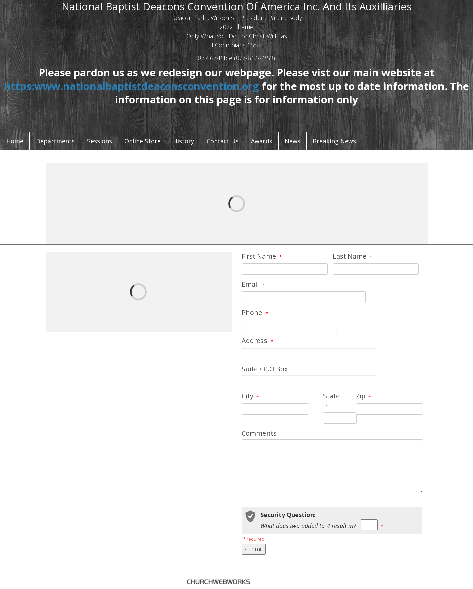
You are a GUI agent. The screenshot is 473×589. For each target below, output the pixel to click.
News (292, 141)
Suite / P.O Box (265, 368)
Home (14, 141)
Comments (259, 433)
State (331, 400)
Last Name (353, 256)
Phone (256, 312)
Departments (55, 141)
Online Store (142, 141)
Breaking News (334, 141)
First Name (262, 256)
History (183, 141)
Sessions (99, 141)
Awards (261, 141)
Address (258, 340)
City (251, 395)
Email (254, 284)
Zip (364, 395)
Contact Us (222, 141)
